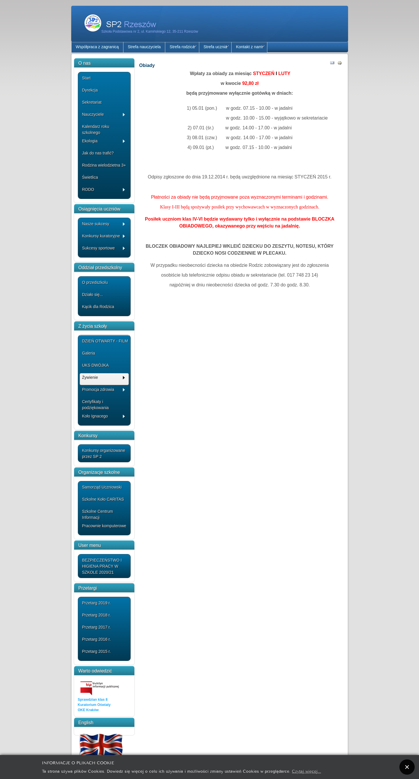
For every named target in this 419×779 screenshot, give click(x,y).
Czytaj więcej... (306, 771)
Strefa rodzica (183, 46)
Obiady (147, 65)
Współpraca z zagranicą (97, 46)
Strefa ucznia (216, 46)
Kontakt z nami (250, 46)
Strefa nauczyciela (144, 46)
